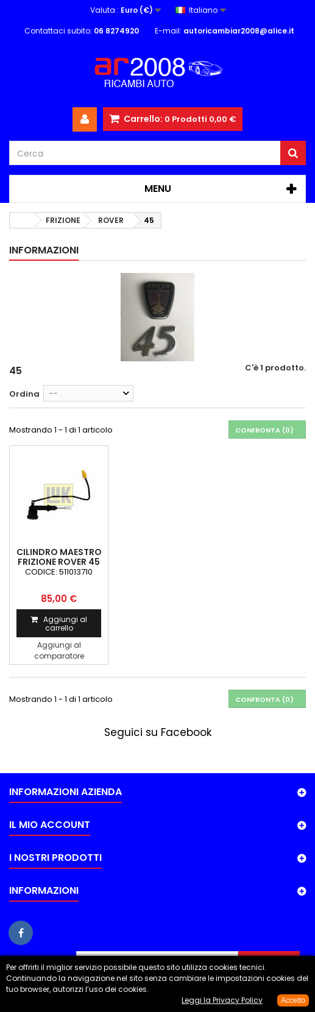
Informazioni (44, 250)
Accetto (293, 1000)
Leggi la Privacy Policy (222, 1000)
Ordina (24, 394)
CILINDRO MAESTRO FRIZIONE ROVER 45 (59, 557)
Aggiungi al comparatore (59, 650)
